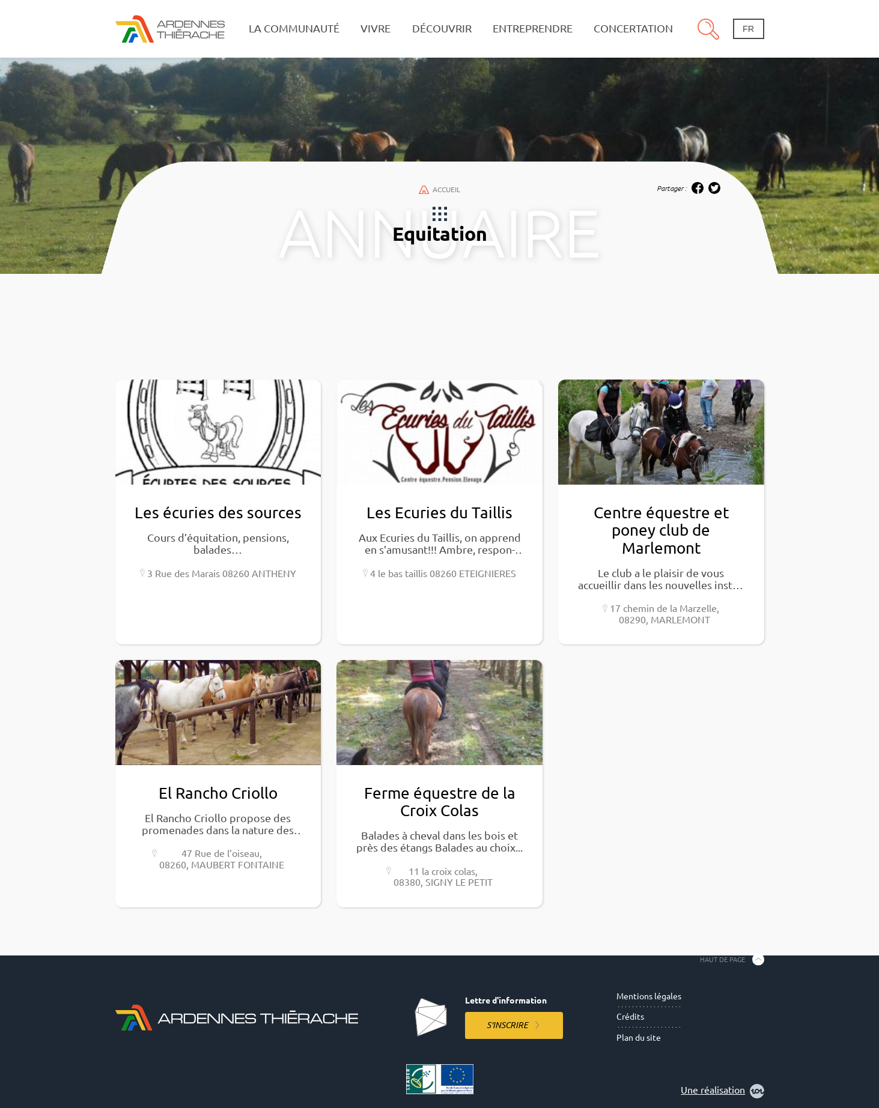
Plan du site (638, 1038)
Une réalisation (722, 1091)
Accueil (439, 190)
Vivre (375, 28)
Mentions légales (648, 996)
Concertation (633, 28)
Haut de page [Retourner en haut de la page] (722, 959)
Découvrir (442, 28)
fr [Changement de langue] (748, 29)
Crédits (630, 1017)
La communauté (294, 28)
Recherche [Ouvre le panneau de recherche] (708, 29)
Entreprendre (533, 28)
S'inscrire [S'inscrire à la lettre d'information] (507, 1025)
